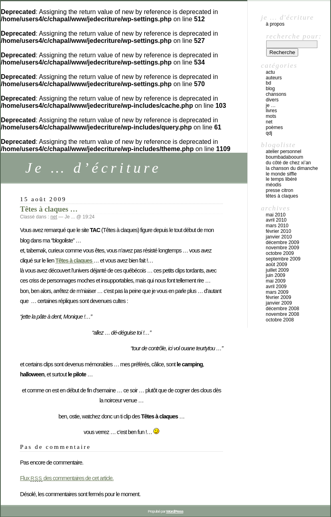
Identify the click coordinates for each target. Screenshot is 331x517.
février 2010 (278, 231)
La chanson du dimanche (292, 168)
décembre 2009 (282, 242)
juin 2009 (275, 275)
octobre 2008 (280, 320)
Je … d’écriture (93, 168)
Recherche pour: (294, 36)
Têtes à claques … (49, 209)
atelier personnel (283, 151)
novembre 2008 (282, 314)
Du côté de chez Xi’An (288, 163)
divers (272, 100)
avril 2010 (276, 220)
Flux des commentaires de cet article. (67, 478)
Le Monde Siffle (281, 174)
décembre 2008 (282, 308)
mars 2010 (277, 225)
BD (268, 83)
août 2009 (276, 264)
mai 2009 (275, 281)
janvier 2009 (279, 303)
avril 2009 (276, 286)
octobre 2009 (280, 253)
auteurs (274, 78)
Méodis (273, 185)
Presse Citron (279, 190)
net (53, 217)
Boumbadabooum (284, 157)
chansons (276, 94)
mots (271, 116)
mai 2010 (275, 215)
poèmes (274, 127)
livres (271, 110)
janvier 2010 (279, 237)
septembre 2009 (283, 259)
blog (270, 88)
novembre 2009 (282, 247)
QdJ (269, 133)
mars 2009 (277, 292)
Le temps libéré (281, 179)
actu (270, 72)
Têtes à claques (282, 196)
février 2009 (278, 297)
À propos (275, 24)
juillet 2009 (277, 270)
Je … (271, 105)
